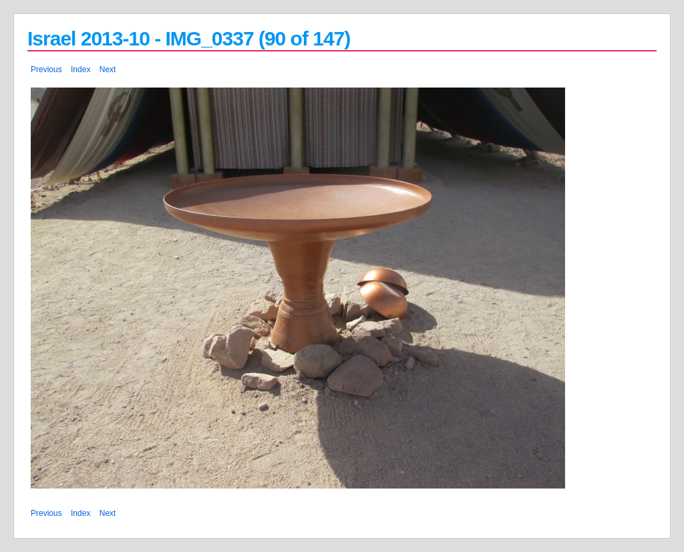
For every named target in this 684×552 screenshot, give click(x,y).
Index (80, 69)
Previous (46, 69)
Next (108, 69)
